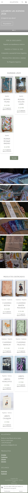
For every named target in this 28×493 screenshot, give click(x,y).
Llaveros (3, 462)
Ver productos (7, 24)
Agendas (3, 455)
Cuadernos (4, 457)
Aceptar (21, 491)
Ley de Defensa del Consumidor (11, 480)
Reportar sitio (14, 483)
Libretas (3, 459)
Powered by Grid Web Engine (14, 484)
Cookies (14, 481)
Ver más (14, 158)
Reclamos (21, 480)
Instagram (4, 471)
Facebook (4, 474)
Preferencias (7, 491)
